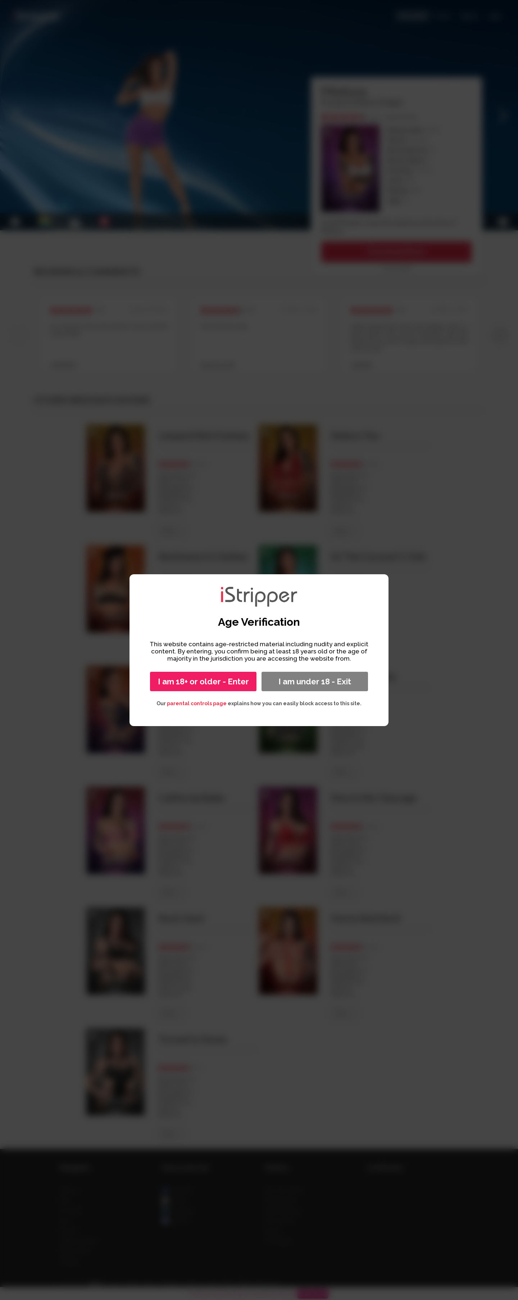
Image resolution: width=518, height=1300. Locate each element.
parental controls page (197, 703)
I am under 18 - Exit (314, 681)
